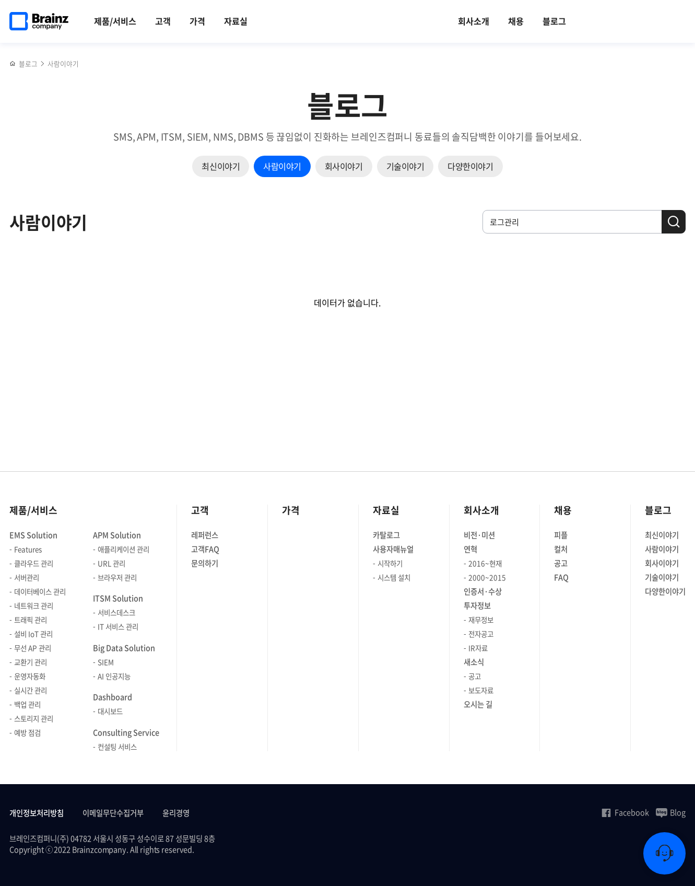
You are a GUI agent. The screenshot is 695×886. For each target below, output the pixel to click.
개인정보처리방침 (36, 813)
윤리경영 (176, 813)
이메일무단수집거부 (113, 813)
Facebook (624, 812)
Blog (671, 812)
